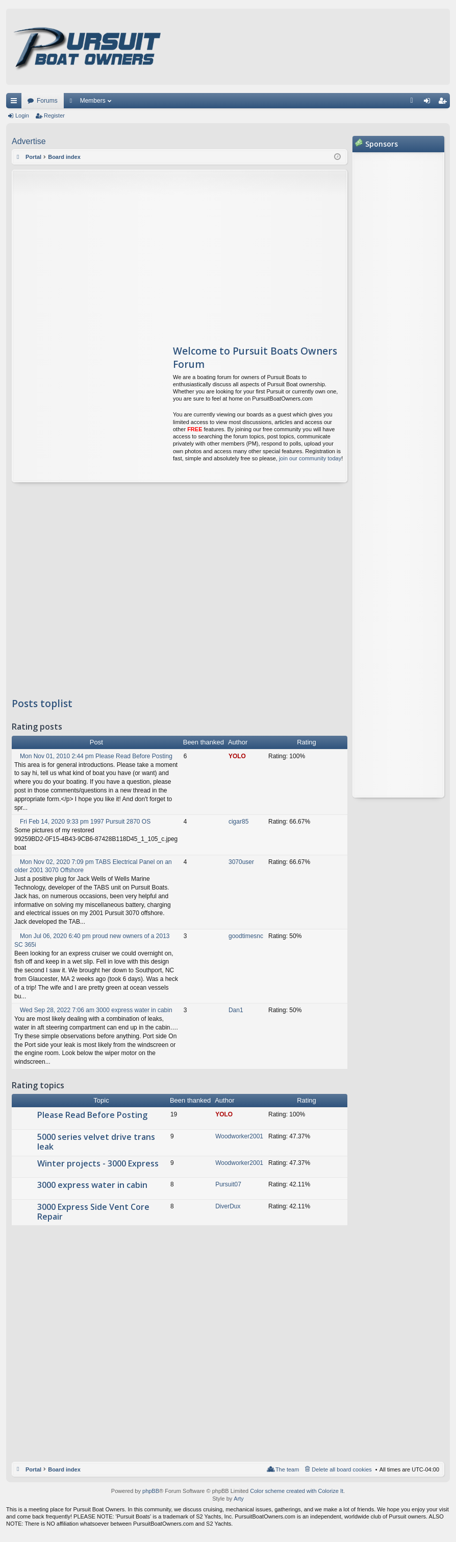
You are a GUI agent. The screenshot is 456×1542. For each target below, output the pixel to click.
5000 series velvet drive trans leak (96, 1142)
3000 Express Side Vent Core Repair (93, 1212)
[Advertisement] (108, 251)
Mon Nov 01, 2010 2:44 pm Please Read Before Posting (93, 756)
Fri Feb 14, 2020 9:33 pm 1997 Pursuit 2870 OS (82, 821)
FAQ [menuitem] (415, 102)
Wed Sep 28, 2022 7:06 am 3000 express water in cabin (93, 1010)
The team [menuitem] (287, 1469)
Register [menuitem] (444, 102)
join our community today (310, 458)
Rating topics (38, 1086)
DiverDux (227, 1206)
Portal (33, 157)
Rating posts (37, 727)
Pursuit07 (228, 1184)
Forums (47, 100)
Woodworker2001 (239, 1136)
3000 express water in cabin (92, 1185)
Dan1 (236, 1010)
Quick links (15, 102)
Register (54, 115)
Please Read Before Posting (92, 1115)
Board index (64, 1469)
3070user (241, 862)
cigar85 (238, 821)
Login (22, 115)
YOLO (237, 756)
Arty (239, 1499)
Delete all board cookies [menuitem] (341, 1469)
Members (93, 100)
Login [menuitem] (429, 102)
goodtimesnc (246, 936)
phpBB (150, 1491)
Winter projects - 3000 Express (98, 1164)
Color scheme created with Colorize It (296, 1491)
